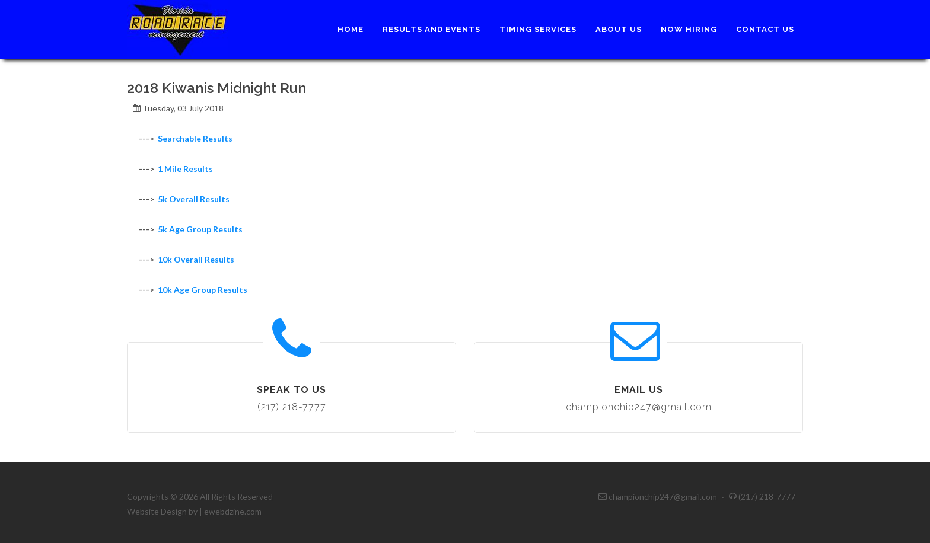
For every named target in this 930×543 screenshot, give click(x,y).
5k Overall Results (194, 199)
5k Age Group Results (200, 229)
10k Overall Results (196, 259)
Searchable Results (195, 138)
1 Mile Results (185, 169)
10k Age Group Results (202, 290)
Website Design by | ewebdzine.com (194, 511)
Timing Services (538, 29)
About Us (618, 29)
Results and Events (431, 29)
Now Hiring (689, 29)
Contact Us (765, 29)
